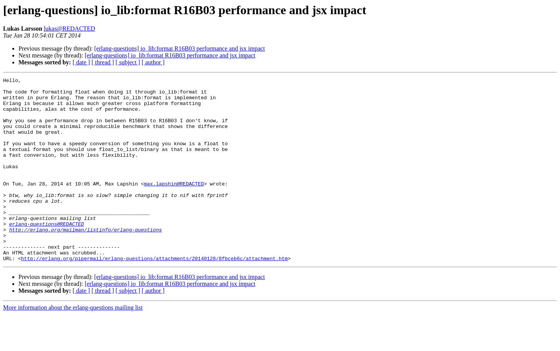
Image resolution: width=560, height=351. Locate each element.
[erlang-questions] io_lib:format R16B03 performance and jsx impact (179, 48)
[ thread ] (102, 62)
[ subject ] (128, 62)
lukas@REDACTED (69, 28)
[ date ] (81, 62)
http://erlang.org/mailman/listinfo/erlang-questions (85, 260)
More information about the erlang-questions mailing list (72, 344)
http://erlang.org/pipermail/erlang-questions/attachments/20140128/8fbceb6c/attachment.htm (154, 295)
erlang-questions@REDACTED (46, 253)
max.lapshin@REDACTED (174, 205)
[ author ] (153, 62)
